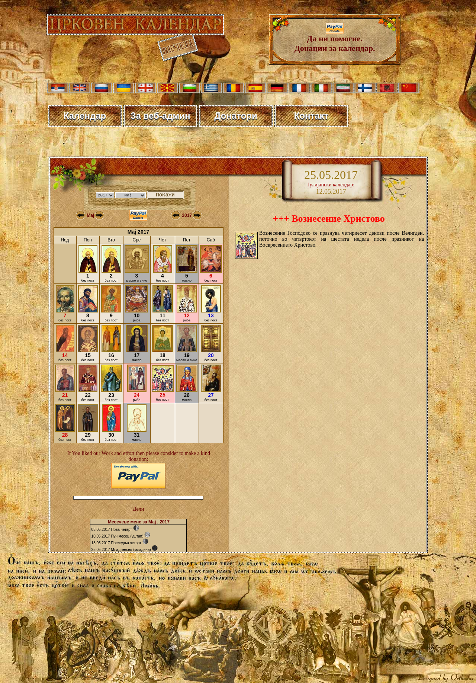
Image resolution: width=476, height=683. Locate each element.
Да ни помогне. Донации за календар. (335, 39)
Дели (138, 509)
